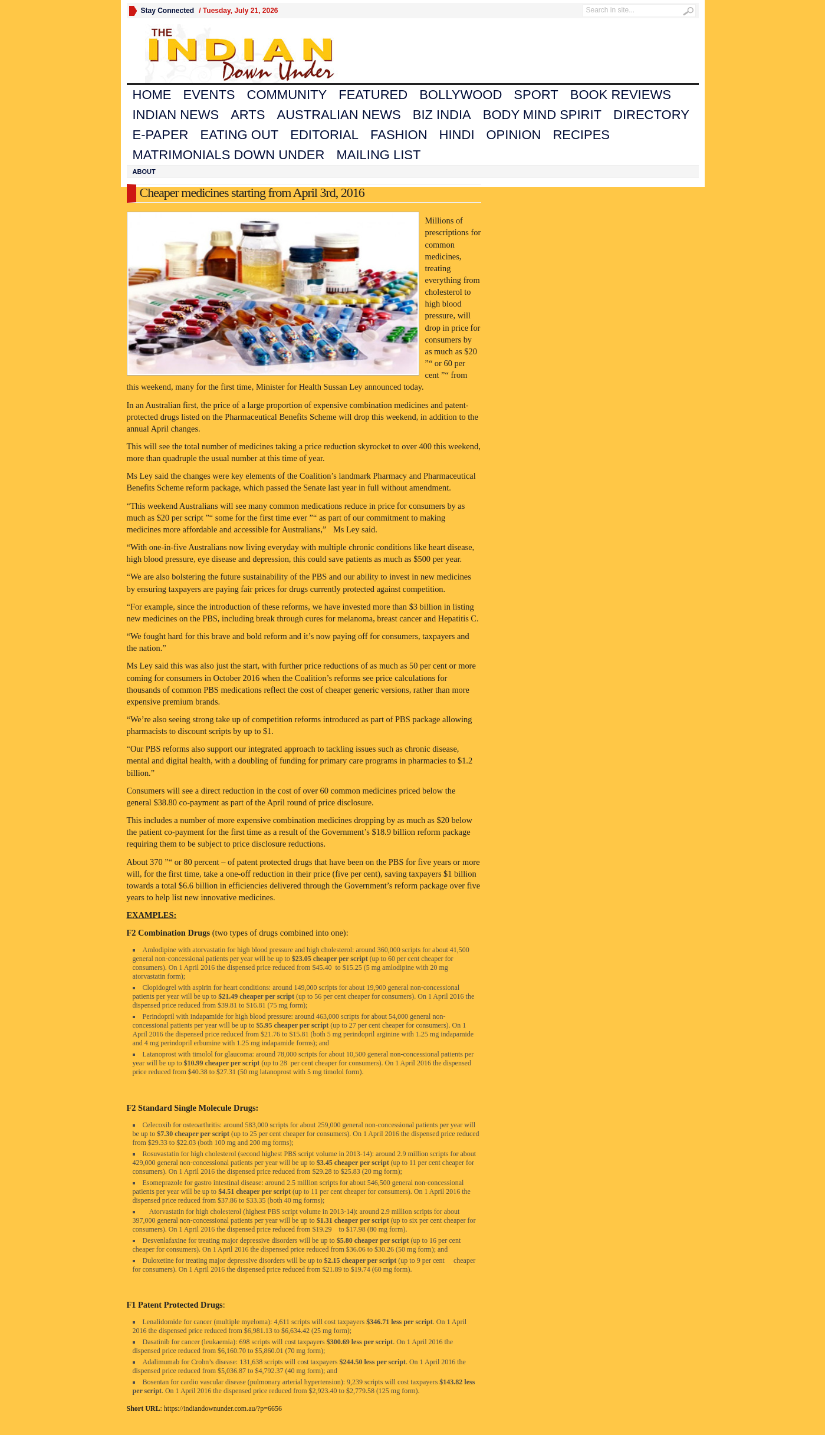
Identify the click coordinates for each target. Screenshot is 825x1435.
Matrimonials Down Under (229, 154)
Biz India (442, 114)
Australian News (338, 114)
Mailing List (378, 154)
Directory (651, 114)
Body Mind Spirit (542, 114)
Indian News (176, 114)
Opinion (514, 134)
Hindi (457, 134)
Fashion (399, 134)
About (144, 171)
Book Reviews (620, 94)
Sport (536, 94)
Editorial (324, 134)
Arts (248, 114)
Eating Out (239, 134)
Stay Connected (168, 10)
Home (152, 94)
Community (287, 94)
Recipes (581, 134)
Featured (372, 94)
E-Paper (161, 134)
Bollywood (460, 94)
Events (209, 94)
